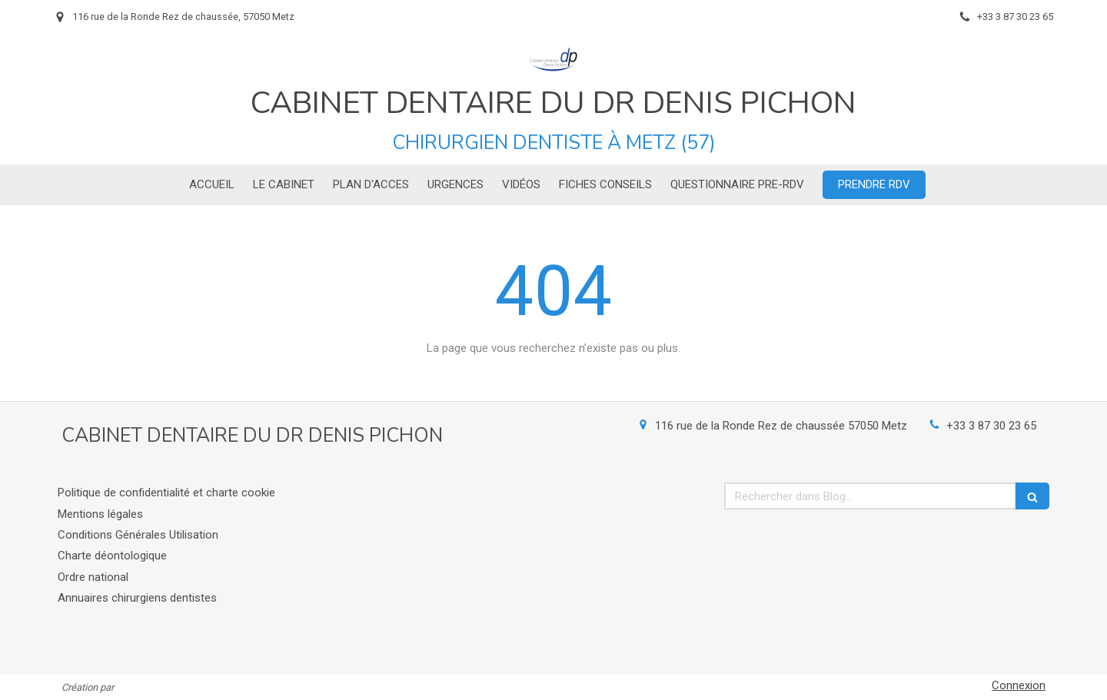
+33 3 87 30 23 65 (991, 426)
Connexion (1019, 685)
